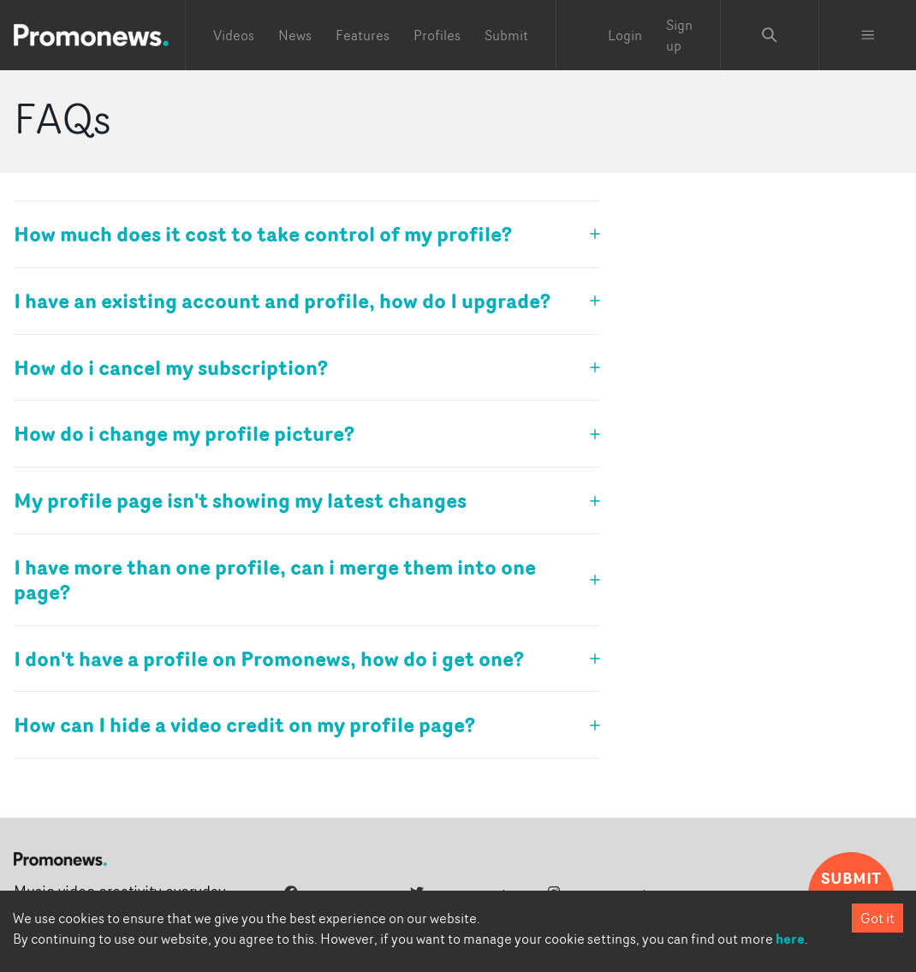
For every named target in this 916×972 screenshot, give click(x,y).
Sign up (679, 35)
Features (363, 35)
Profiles (437, 35)
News (295, 35)
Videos (233, 35)
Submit (506, 35)
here (790, 938)
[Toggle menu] (868, 35)
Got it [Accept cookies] (877, 918)
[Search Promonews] (769, 35)
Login (625, 35)
